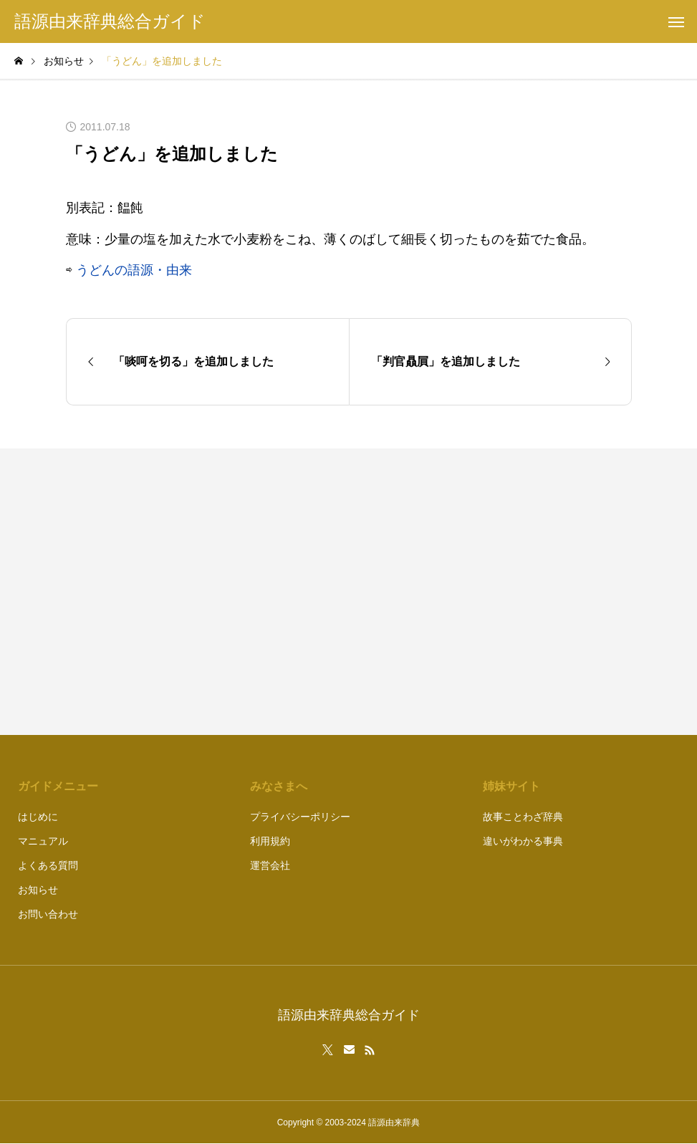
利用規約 (270, 841)
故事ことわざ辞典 (523, 816)
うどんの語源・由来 (134, 270)
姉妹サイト (511, 786)
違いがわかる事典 (523, 841)
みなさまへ (278, 786)
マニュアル (43, 841)
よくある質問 (48, 865)
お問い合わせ (48, 914)
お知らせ (38, 889)
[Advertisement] (497, 591)
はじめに (38, 816)
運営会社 (270, 865)
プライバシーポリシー (300, 816)
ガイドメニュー (58, 786)
